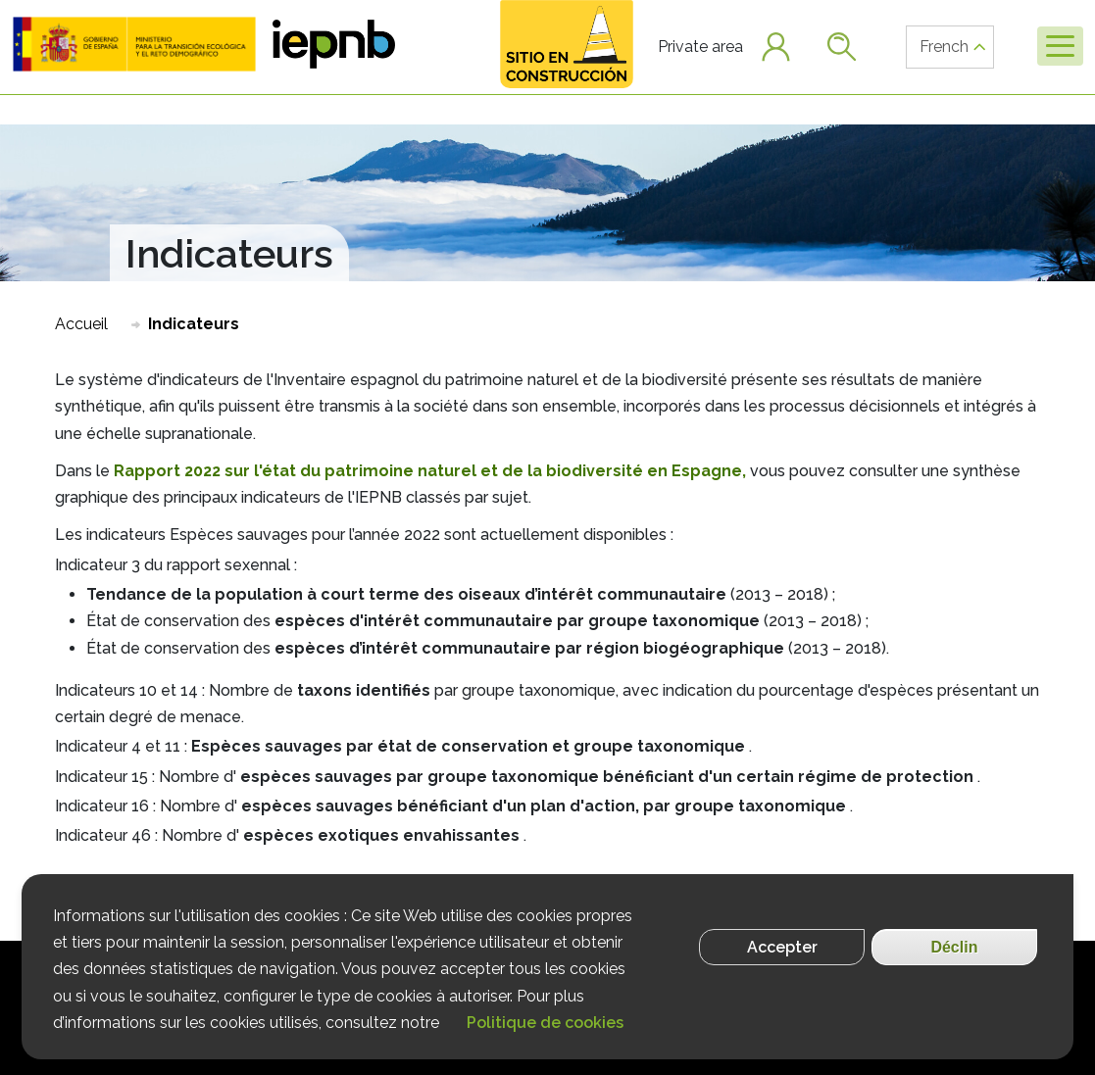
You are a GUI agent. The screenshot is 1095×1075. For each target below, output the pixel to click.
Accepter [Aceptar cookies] (782, 950)
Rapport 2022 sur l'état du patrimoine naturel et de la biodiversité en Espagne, (430, 471)
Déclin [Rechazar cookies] (953, 950)
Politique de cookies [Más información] (545, 1025)
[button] (134, 44)
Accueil (81, 324)
